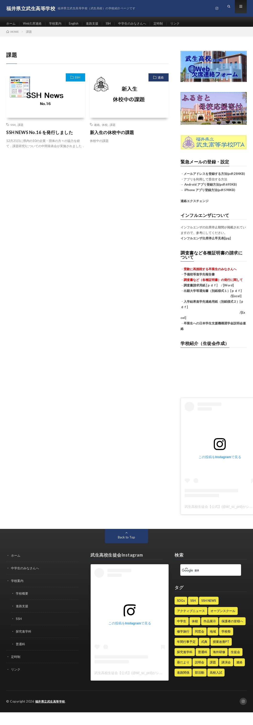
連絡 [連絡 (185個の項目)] (239, 666)
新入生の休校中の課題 (112, 136)
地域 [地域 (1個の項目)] (213, 635)
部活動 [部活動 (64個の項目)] (199, 676)
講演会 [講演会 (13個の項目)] (226, 666)
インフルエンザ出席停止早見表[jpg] (206, 242)
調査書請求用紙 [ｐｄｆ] (200, 289)
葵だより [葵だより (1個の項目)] (183, 666)
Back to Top (127, 541)
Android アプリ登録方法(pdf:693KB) (210, 188)
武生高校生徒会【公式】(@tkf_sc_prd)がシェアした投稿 (136, 677)
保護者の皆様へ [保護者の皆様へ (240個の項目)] (232, 625)
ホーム (11, 24)
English (77, 24)
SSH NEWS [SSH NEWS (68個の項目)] (208, 605)
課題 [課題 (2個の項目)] (213, 666)
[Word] (228, 289)
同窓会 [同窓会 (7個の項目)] (199, 635)
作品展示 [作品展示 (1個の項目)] (210, 625)
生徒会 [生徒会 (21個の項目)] (235, 656)
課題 (20, 128)
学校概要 (22, 597)
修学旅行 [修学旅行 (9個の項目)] (183, 635)
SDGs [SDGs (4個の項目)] (181, 605)
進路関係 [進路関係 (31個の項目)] (183, 676)
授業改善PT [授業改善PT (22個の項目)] (221, 646)
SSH (114, 24)
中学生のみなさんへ (140, 24)
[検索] (205, 574)
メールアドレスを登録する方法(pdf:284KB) (214, 178)
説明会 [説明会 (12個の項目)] (199, 666)
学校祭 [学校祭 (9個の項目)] (226, 635)
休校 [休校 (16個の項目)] (195, 625)
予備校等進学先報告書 (199, 278)
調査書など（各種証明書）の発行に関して (213, 284)
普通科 (21, 646)
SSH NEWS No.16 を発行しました (39, 136)
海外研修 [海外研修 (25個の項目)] (219, 656)
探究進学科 (24, 634)
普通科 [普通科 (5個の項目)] (202, 656)
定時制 (168, 24)
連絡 (161, 82)
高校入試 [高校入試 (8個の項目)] (216, 676)
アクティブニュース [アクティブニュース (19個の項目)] (191, 615)
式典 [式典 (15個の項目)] (204, 646)
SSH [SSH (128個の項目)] (193, 605)
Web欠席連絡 (34, 24)
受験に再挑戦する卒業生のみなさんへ (210, 273)
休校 (105, 128)
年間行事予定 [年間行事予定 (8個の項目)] (186, 646)
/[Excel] (211, 300)
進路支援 (97, 24)
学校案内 (58, 24)
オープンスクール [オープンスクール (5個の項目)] (222, 615)
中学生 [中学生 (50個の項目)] (181, 625)
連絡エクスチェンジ (195, 205)
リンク (185, 24)
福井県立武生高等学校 (51, 705)
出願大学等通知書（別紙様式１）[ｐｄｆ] (213, 294)
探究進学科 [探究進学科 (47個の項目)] (184, 656)
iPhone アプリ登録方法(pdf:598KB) (209, 194)
